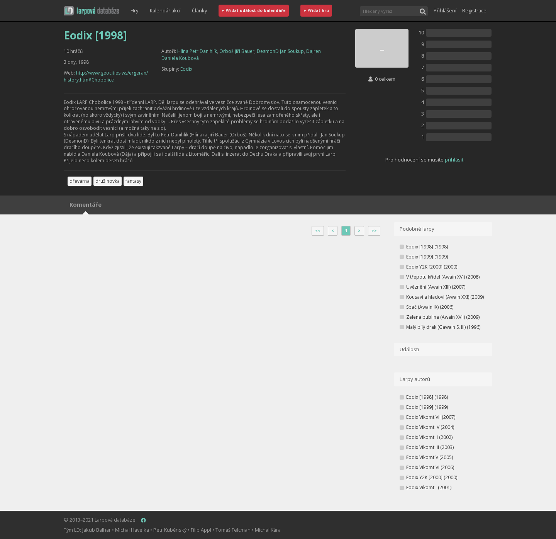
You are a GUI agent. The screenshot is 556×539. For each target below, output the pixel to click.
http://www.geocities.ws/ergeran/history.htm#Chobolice (106, 76)
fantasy (133, 181)
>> (374, 230)
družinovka (107, 181)
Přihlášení (445, 10)
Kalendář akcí (165, 10)
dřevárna (80, 181)
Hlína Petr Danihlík (197, 51)
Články (199, 10)
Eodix (186, 69)
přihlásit (454, 159)
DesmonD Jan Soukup (280, 51)
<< (317, 230)
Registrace (474, 10)
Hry (134, 10)
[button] (91, 10)
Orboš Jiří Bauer (236, 51)
